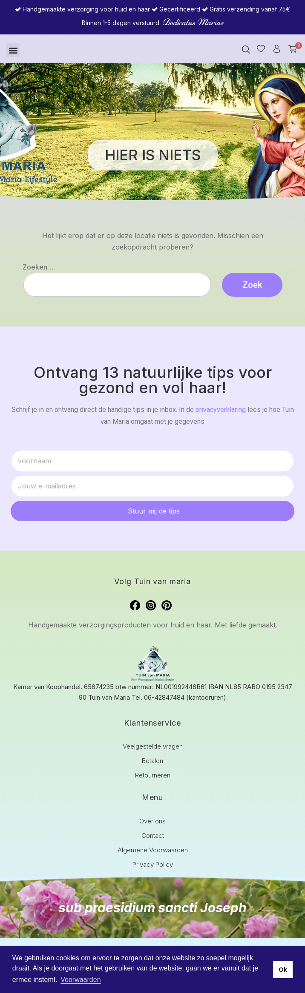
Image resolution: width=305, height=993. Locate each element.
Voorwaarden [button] (80, 979)
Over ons (152, 821)
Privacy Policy (152, 864)
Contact (152, 835)
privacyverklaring (221, 410)
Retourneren (152, 775)
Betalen (152, 761)
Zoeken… (38, 267)
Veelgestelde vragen (153, 746)
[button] (13, 50)
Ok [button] (283, 969)
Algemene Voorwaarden (153, 850)
